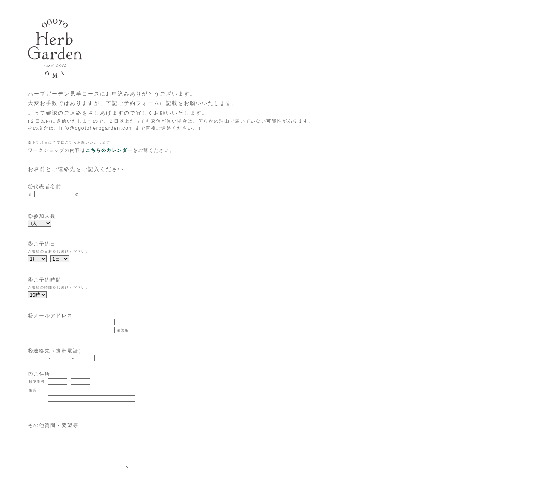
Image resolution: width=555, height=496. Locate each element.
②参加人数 (42, 216)
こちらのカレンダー (109, 150)
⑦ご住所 (39, 374)
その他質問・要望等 (53, 425)
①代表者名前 (45, 186)
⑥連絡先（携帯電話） (56, 351)
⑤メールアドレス (50, 315)
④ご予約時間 (45, 280)
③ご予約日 (42, 244)
